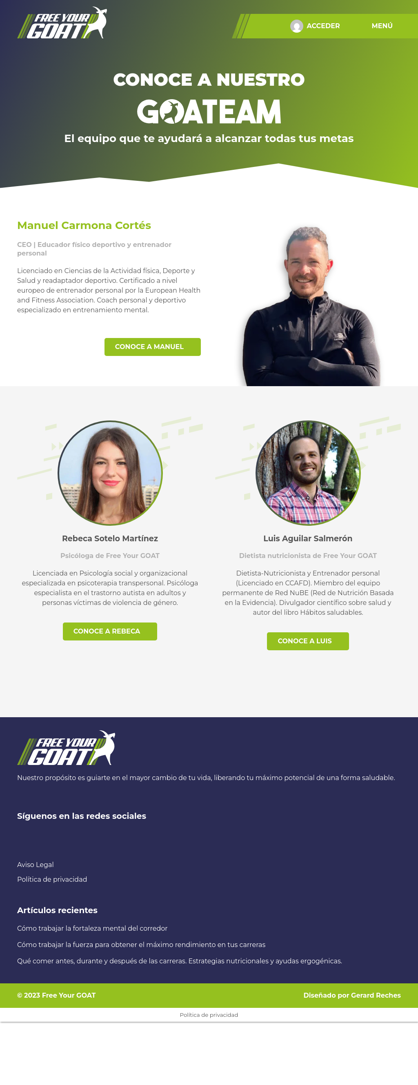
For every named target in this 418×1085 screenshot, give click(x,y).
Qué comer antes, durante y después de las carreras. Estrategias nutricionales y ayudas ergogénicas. (179, 961)
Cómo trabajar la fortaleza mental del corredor (92, 928)
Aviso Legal (35, 865)
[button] (384, 26)
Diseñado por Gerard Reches (352, 995)
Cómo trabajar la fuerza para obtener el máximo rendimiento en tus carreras (141, 945)
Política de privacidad (52, 879)
